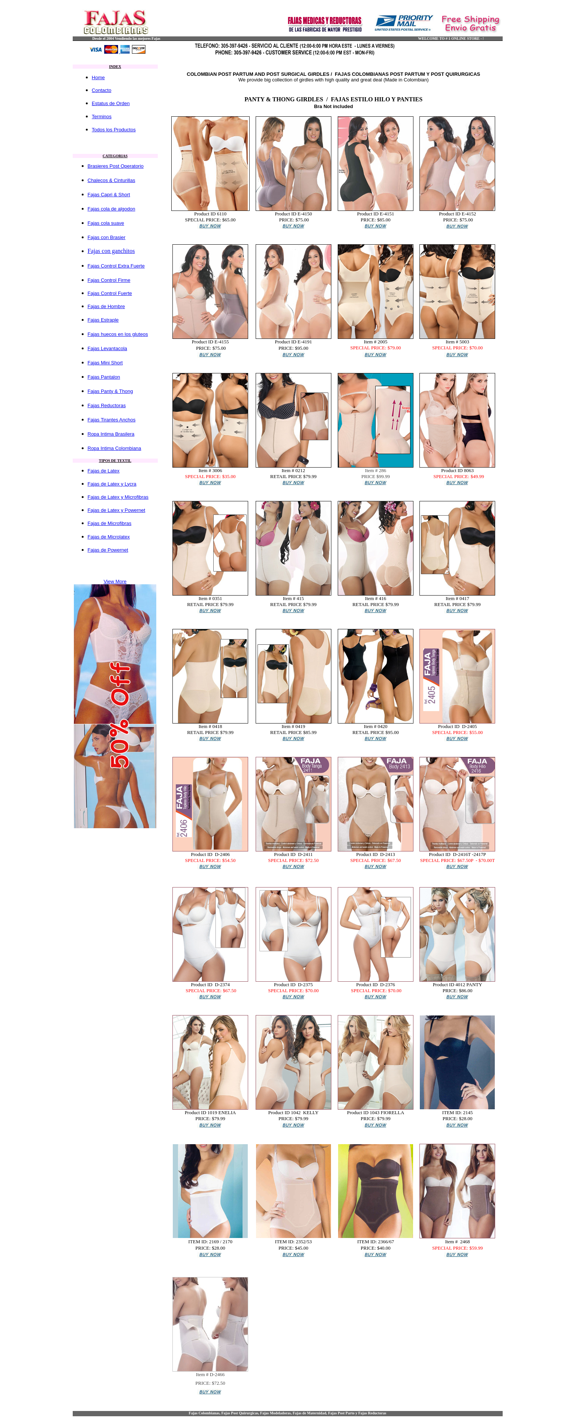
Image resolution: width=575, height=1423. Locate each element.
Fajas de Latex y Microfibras (118, 497)
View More (114, 581)
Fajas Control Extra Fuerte (116, 266)
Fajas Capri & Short (109, 194)
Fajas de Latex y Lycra (112, 484)
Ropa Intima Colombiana (114, 448)
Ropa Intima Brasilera (111, 434)
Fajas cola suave (106, 223)
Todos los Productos (114, 129)
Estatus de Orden (111, 103)
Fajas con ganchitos (111, 251)
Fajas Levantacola (107, 348)
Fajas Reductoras (107, 405)
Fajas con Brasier (107, 237)
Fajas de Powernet (108, 550)
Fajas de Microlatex (109, 537)
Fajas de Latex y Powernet (116, 510)
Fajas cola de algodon (111, 209)
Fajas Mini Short (105, 363)
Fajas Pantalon (104, 377)
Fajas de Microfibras (110, 523)
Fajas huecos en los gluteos (118, 334)
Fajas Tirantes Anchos (112, 420)
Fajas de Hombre (106, 306)
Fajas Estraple (103, 320)
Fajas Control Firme (109, 280)
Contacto (101, 90)
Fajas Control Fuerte (110, 293)
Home (98, 77)
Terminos (102, 116)
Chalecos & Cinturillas (111, 180)
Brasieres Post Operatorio (116, 166)
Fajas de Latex (104, 471)
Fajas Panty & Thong (110, 391)
